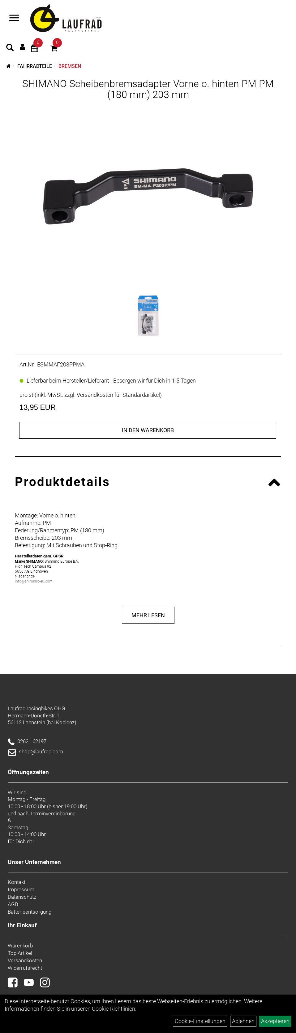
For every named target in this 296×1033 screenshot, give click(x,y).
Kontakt (16, 882)
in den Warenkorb (148, 430)
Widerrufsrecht (25, 968)
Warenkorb (20, 945)
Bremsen (69, 66)
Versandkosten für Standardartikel (118, 395)
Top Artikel (20, 953)
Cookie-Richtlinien (113, 1008)
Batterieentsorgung (29, 912)
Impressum (21, 889)
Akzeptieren (275, 1021)
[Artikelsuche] (10, 48)
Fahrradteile (34, 66)
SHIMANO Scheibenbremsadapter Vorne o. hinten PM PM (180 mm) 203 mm (148, 89)
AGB (13, 904)
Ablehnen (243, 1021)
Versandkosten (25, 960)
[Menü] (14, 19)
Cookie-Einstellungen (200, 1021)
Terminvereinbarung (52, 813)
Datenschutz (22, 897)
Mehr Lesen (148, 615)
